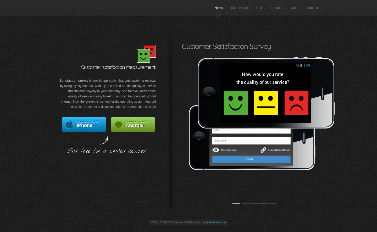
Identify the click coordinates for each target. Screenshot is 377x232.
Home (218, 8)
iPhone (84, 124)
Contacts (313, 8)
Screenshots (240, 8)
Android (133, 124)
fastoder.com (217, 222)
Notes (295, 8)
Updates (277, 8)
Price (259, 8)
